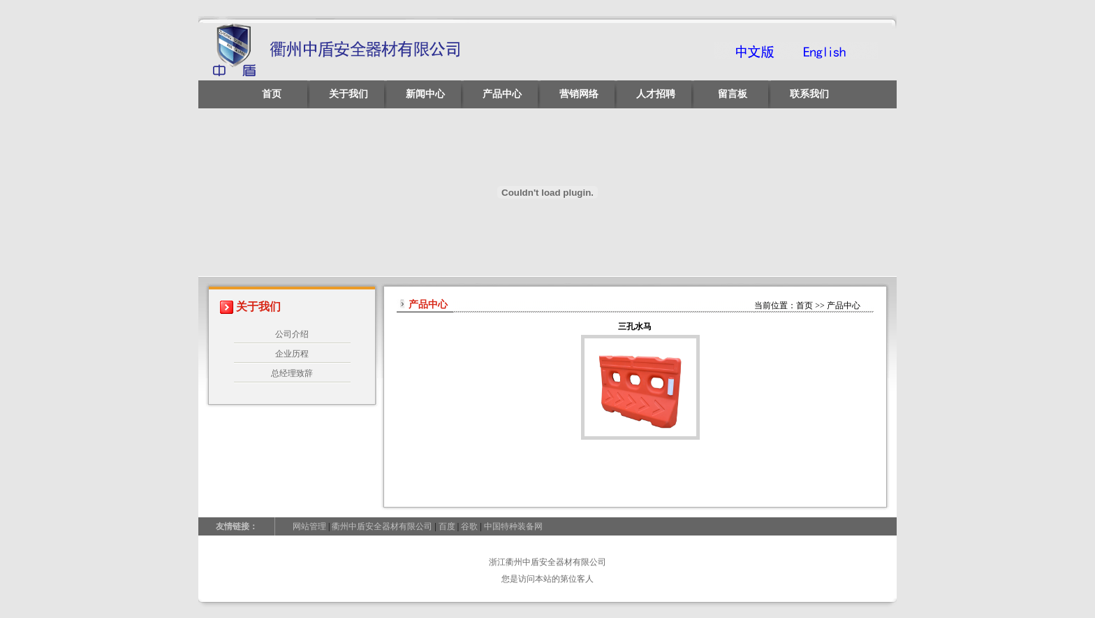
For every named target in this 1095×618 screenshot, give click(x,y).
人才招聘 (655, 94)
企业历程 (292, 354)
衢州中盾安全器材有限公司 (382, 526)
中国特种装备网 (513, 526)
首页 (271, 94)
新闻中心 (425, 94)
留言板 (732, 94)
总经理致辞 (292, 373)
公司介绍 (292, 334)
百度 (447, 526)
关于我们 (348, 94)
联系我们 (809, 94)
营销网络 (578, 94)
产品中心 (502, 94)
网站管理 (309, 526)
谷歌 (469, 526)
